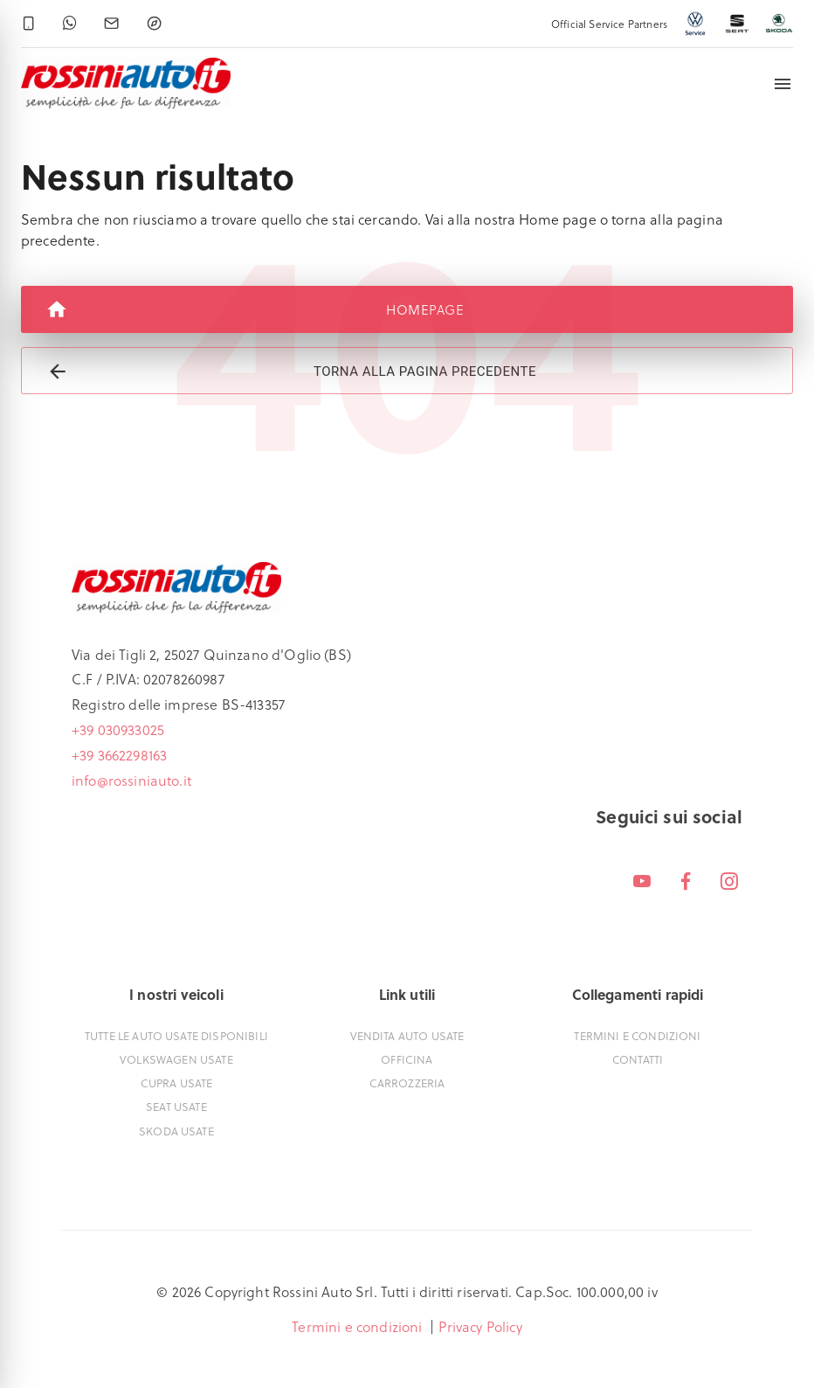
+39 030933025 (118, 729)
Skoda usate (176, 1130)
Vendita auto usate (407, 1035)
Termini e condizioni (637, 1035)
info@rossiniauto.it (131, 780)
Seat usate (176, 1106)
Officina (406, 1059)
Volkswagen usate (176, 1059)
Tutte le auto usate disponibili (176, 1035)
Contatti (637, 1059)
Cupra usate (177, 1082)
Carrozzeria (407, 1082)
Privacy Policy (479, 1326)
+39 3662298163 (119, 755)
